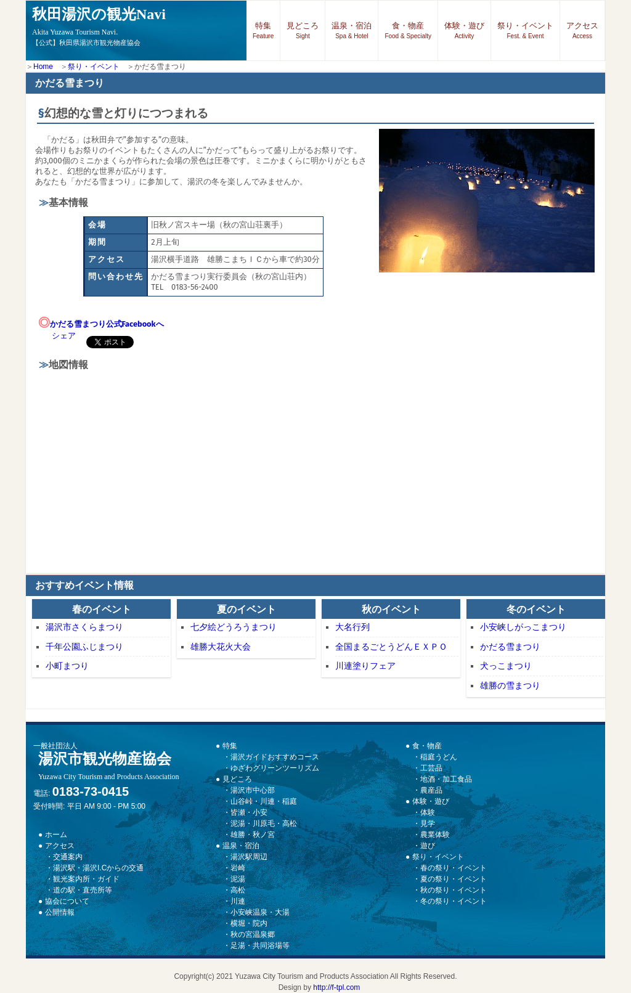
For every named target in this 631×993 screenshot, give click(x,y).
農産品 (431, 790)
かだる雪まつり (510, 647)
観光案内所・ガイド (86, 879)
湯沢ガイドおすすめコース (274, 757)
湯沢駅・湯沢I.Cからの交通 (98, 868)
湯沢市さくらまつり (84, 627)
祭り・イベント (525, 30)
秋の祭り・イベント (453, 890)
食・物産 (408, 30)
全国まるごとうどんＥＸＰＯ (391, 647)
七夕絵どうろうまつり (233, 627)
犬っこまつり (506, 666)
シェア (64, 335)
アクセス (582, 30)
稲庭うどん (438, 757)
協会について (67, 901)
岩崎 (237, 868)
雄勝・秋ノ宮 (252, 834)
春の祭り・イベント (453, 868)
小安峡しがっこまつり (523, 627)
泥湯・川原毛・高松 (263, 823)
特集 (263, 30)
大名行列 (352, 627)
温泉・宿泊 (352, 30)
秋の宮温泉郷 (252, 934)
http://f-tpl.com (336, 987)
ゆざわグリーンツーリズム (274, 768)
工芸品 (431, 768)
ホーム (56, 834)
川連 (237, 901)
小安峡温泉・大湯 (260, 912)
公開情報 (60, 912)
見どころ (303, 30)
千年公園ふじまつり (84, 647)
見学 (427, 823)
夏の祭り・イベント (453, 879)
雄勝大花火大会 (220, 647)
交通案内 (68, 856)
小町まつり (67, 666)
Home (43, 66)
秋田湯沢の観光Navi (99, 21)
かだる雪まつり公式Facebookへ (107, 324)
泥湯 (237, 879)
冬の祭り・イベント (453, 901)
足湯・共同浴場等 (260, 945)
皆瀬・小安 (248, 812)
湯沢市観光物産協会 (108, 766)
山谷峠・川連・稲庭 (263, 801)
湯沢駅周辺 (248, 856)
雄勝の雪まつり (510, 685)
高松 (237, 890)
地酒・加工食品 (446, 779)
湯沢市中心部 (252, 790)
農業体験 (435, 834)
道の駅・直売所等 (82, 890)
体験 (427, 812)
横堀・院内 (248, 923)
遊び (427, 845)
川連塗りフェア (365, 666)
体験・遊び (464, 30)
